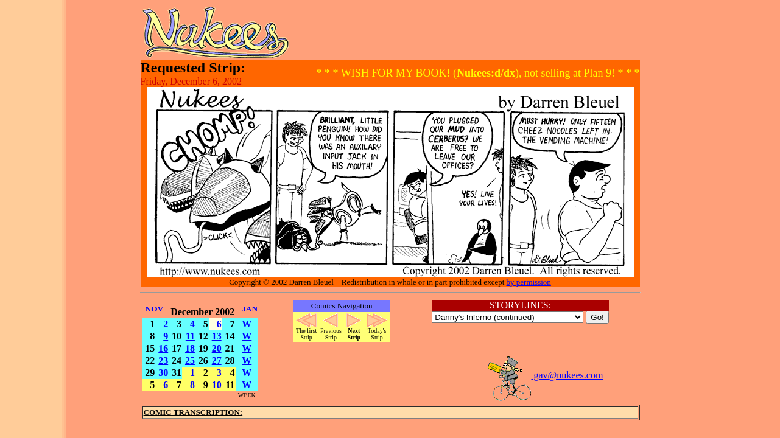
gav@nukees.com (545, 375)
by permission (529, 282)
